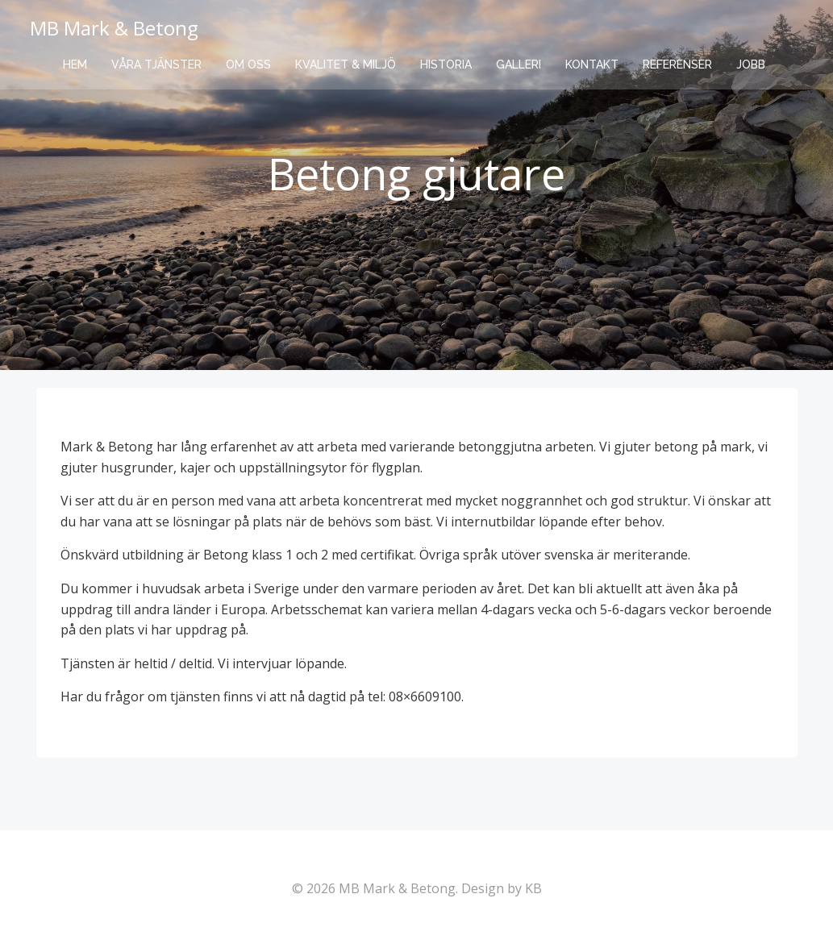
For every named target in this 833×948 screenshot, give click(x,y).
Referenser (677, 64)
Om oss (248, 64)
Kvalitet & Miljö (345, 64)
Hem (75, 64)
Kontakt (592, 64)
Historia (446, 64)
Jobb (750, 64)
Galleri (518, 64)
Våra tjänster (156, 64)
